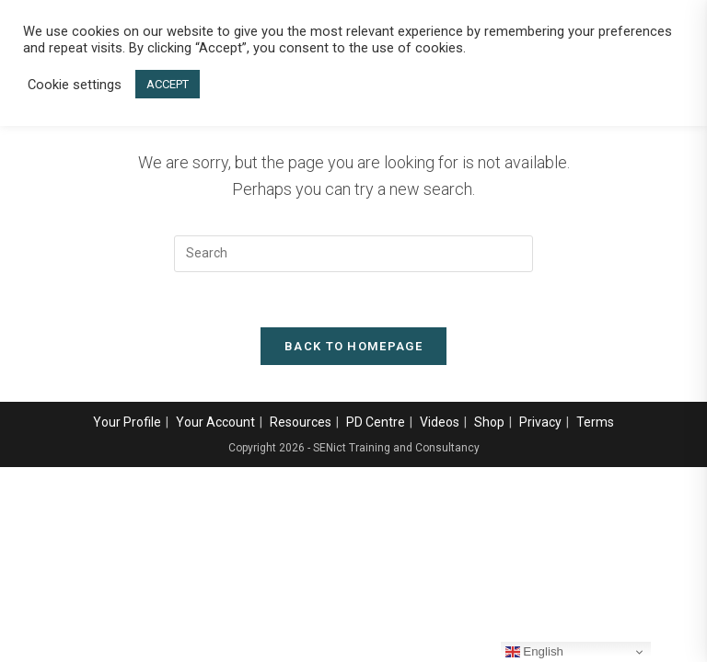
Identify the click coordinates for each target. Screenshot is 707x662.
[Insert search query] (353, 253)
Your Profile (127, 422)
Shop (489, 422)
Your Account (215, 422)
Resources (300, 422)
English (534, 652)
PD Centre (375, 422)
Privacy (540, 422)
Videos (439, 422)
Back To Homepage (353, 346)
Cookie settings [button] (75, 84)
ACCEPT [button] (167, 84)
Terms (595, 422)
